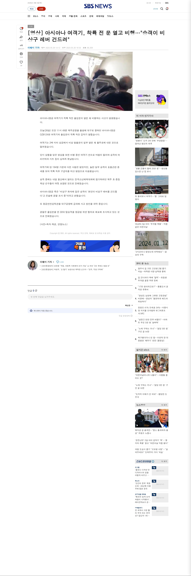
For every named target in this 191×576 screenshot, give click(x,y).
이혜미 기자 (47, 261)
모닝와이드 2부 (53, 530)
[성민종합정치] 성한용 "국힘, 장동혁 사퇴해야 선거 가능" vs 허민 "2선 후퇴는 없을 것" (75, 266)
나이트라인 (52, 539)
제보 (131, 524)
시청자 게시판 (135, 539)
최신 (29, 521)
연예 (91, 16)
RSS (131, 536)
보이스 (71, 538)
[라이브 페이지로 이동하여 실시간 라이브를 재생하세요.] (41, 9)
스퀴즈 (153, 530)
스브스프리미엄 (156, 517)
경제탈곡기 (138, 508)
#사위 (155, 9)
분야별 (30, 517)
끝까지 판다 (93, 544)
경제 (50, 16)
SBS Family (125, 560)
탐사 (90, 547)
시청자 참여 (47, 560)
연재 (90, 517)
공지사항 (133, 546)
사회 (57, 16)
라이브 (132, 527)
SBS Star (155, 540)
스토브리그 (113, 530)
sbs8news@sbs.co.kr (102, 569)
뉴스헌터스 (52, 524)
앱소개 (132, 533)
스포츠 (83, 16)
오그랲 (137, 467)
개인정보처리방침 (81, 560)
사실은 (91, 521)
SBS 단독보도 (94, 524)
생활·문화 (73, 16)
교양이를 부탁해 (140, 494)
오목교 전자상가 (115, 544)
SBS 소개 (33, 560)
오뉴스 (50, 536)
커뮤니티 (154, 527)
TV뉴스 (110, 16)
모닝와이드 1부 (53, 527)
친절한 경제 (93, 527)
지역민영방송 (140, 560)
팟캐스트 (154, 524)
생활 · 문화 (32, 536)
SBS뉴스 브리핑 (74, 541)
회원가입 (158, 3)
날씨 (131, 521)
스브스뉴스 (114, 536)
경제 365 (92, 530)
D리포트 (92, 533)
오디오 (71, 530)
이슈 (29, 548)
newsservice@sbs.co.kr (100, 573)
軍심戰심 (72, 521)
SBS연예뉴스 (156, 536)
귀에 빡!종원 (114, 524)
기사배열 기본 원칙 (123, 575)
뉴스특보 (51, 545)
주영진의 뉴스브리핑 (55, 533)
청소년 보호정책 (137, 575)
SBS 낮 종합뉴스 (75, 544)
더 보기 (163, 349)
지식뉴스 (154, 521)
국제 (64, 16)
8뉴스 (35, 16)
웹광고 (58, 560)
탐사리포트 (93, 539)
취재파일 (100, 16)
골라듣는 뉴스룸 (74, 535)
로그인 (149, 3)
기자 (131, 530)
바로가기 (133, 517)
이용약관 (68, 560)
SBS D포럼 (155, 544)
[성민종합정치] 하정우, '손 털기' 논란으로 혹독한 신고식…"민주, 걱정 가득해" (72, 269)
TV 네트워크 (32, 545)
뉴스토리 (51, 542)
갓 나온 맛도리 (115, 541)
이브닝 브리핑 (74, 524)
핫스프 (137, 481)
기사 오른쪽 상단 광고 (151, 68)
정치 (43, 16)
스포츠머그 (113, 521)
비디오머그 (114, 517)
